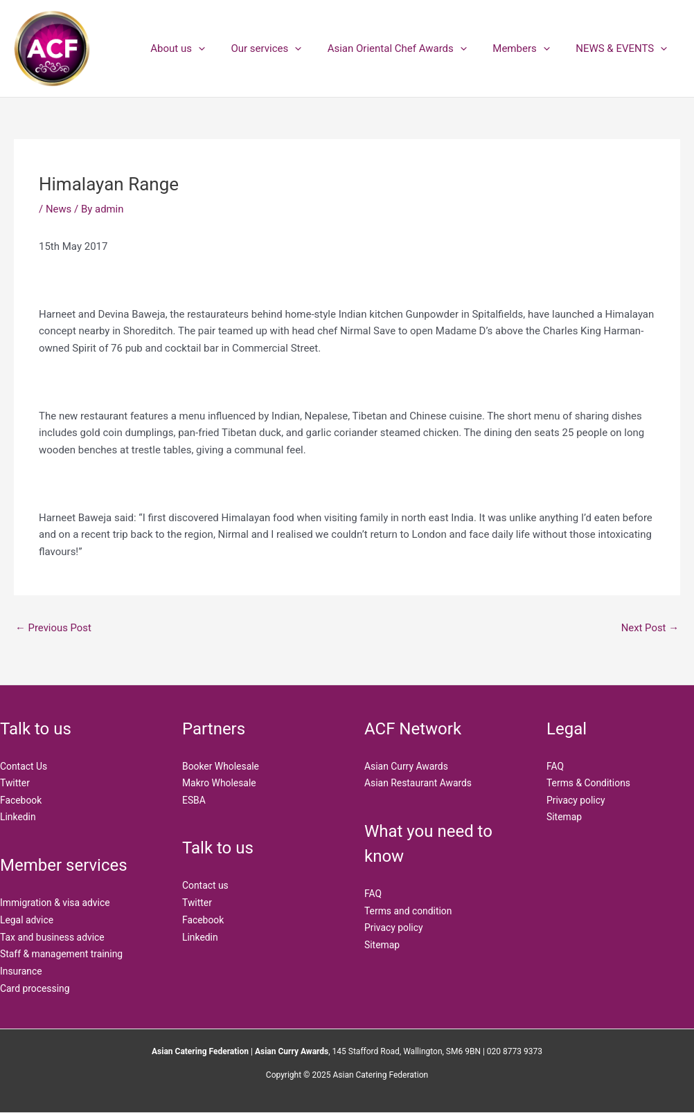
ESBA (194, 800)
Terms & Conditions (588, 783)
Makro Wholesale (219, 783)
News (59, 209)
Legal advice (27, 920)
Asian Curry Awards (406, 766)
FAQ (373, 894)
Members (529, 48)
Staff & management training (62, 954)
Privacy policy (393, 928)
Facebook (21, 800)
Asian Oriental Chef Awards (409, 48)
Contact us (205, 886)
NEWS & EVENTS (624, 48)
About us (201, 48)
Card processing (35, 989)
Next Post (650, 628)
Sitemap (382, 945)
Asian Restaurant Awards (418, 783)
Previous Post (53, 628)
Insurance (21, 971)
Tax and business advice (52, 937)
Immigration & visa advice (55, 903)
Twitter (15, 783)
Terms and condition (408, 910)
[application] (222, 48)
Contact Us (24, 766)
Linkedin (18, 817)
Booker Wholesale (221, 766)
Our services (284, 48)
